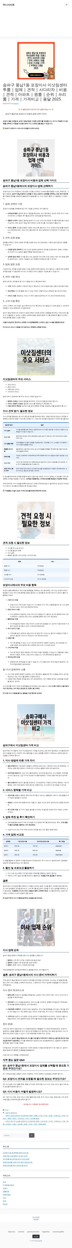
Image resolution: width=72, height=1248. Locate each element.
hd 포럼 (36, 1219)
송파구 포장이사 (11, 1113)
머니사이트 (9, 4)
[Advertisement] (36, 23)
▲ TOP (36, 1236)
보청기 (5, 1188)
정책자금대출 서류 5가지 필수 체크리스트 (17, 1162)
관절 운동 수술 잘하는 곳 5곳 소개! (15, 1156)
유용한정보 (7, 1194)
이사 (7, 1110)
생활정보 (6, 1191)
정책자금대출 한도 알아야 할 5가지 (15, 1165)
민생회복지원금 (8, 1185)
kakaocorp (11, 1232)
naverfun (21, 1232)
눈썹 (4, 1182)
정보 (4, 1201)
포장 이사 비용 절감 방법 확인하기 (36, 699)
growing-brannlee (33, 1232)
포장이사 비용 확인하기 (36, 134)
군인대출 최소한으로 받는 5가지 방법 (16, 1159)
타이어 (5, 1204)
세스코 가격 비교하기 (36, 333)
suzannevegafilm (58, 1232)
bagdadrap (46, 1232)
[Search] (31, 1135)
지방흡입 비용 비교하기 (36, 497)
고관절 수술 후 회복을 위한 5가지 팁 (15, 1153)
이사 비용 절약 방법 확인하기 (36, 904)
